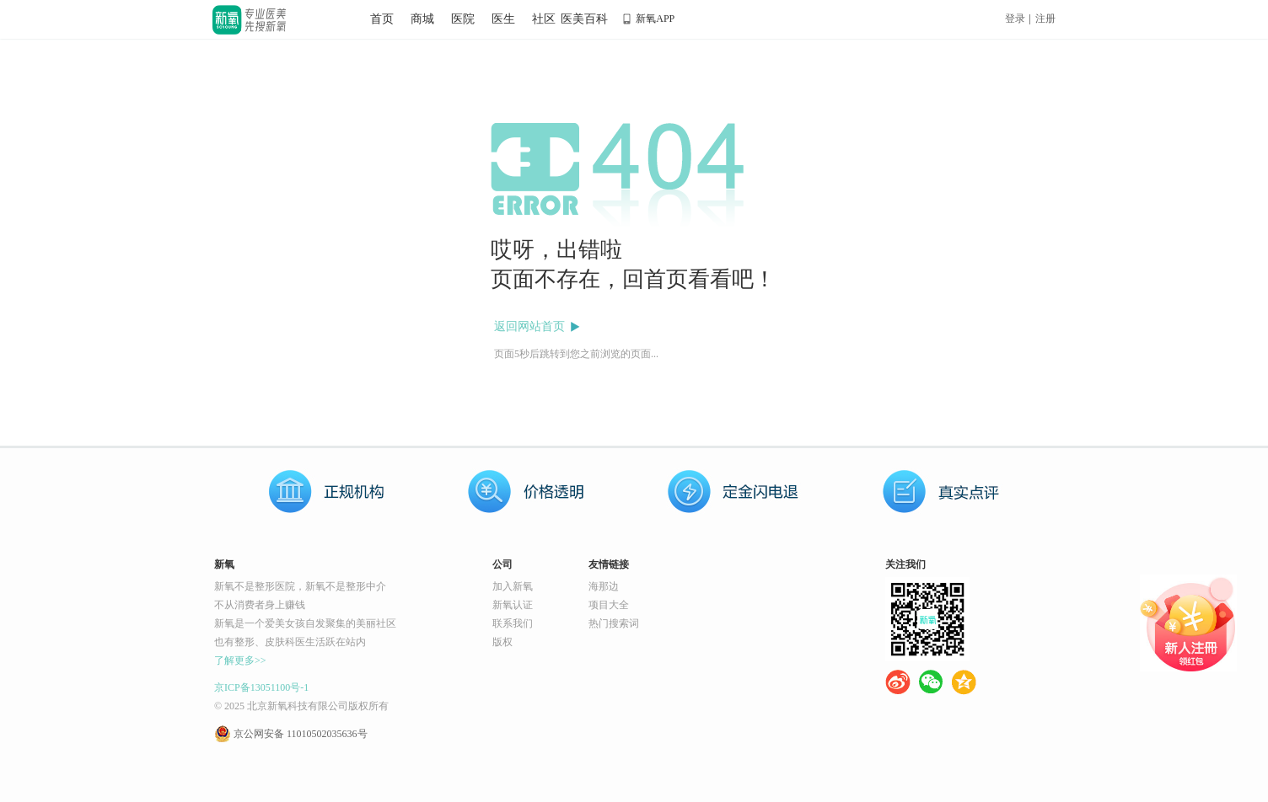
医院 (463, 19)
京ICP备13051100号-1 (261, 687)
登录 (1015, 18)
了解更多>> (240, 660)
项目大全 (608, 605)
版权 (502, 642)
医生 (503, 19)
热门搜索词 (613, 623)
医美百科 (584, 19)
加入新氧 (512, 586)
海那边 (603, 586)
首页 (382, 19)
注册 (1045, 18)
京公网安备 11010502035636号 (301, 734)
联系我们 (512, 623)
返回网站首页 (529, 326)
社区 (544, 19)
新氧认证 (512, 605)
